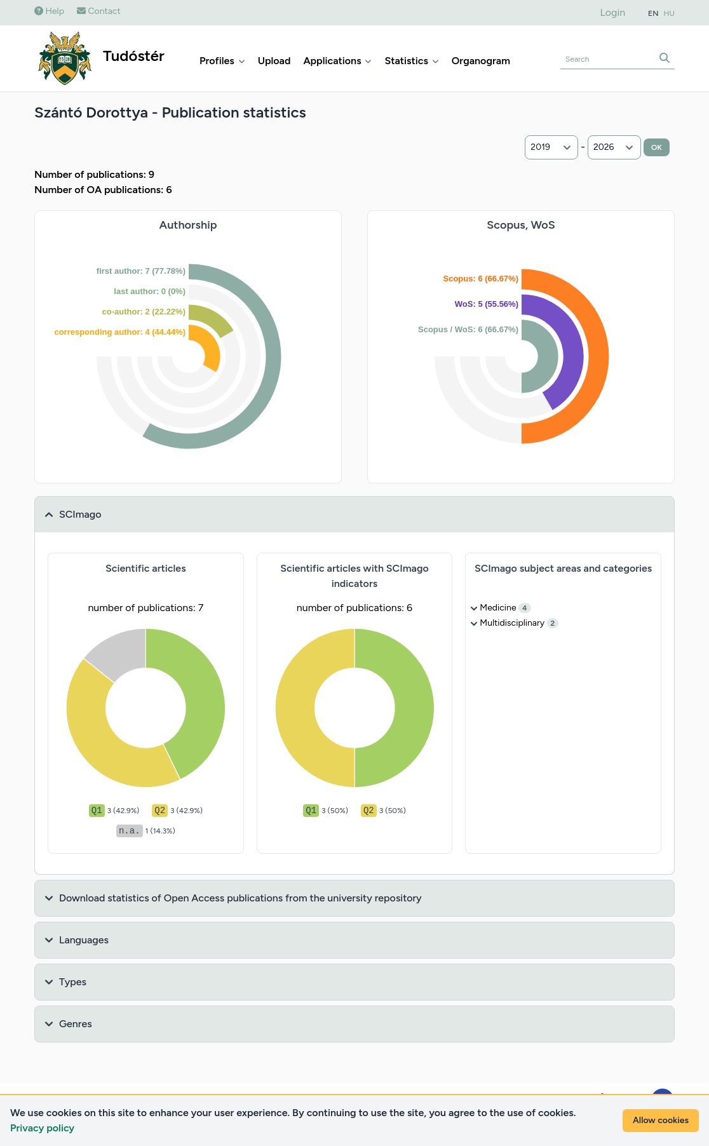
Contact (99, 11)
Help (49, 11)
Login (613, 12)
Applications (337, 61)
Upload (274, 61)
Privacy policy (42, 1128)
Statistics (411, 61)
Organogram (481, 61)
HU (669, 13)
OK (656, 147)
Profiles (222, 61)
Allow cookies (661, 1120)
